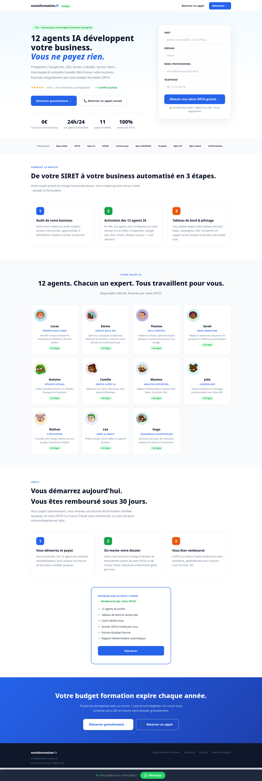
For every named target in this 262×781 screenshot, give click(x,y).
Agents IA (189, 752)
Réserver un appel (193, 5)
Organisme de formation (166, 752)
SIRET (167, 32)
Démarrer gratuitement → (54, 101)
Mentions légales (221, 752)
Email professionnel (177, 63)
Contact (203, 752)
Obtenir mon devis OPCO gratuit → (195, 99)
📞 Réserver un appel (157, 724)
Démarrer (131, 651)
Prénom (169, 48)
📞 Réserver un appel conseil (103, 101)
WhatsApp (153, 775)
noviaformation (51, 6)
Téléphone (171, 79)
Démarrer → (220, 5)
